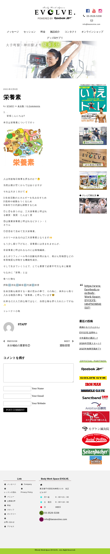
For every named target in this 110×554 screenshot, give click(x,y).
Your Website (39, 403)
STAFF (10, 106)
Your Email (38, 396)
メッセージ (13, 31)
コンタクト (71, 31)
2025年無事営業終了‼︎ (90, 349)
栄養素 (12, 97)
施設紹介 (55, 31)
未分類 (21, 106)
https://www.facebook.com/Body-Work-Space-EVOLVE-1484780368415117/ (92, 297)
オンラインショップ (92, 31)
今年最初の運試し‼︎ (88, 338)
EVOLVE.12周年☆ (88, 332)
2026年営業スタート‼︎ (90, 343)
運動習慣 (57, 343)
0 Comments (33, 106)
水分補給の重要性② (19, 343)
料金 (43, 31)
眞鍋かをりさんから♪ (89, 327)
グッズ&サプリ (55, 37)
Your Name (38, 388)
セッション (30, 31)
